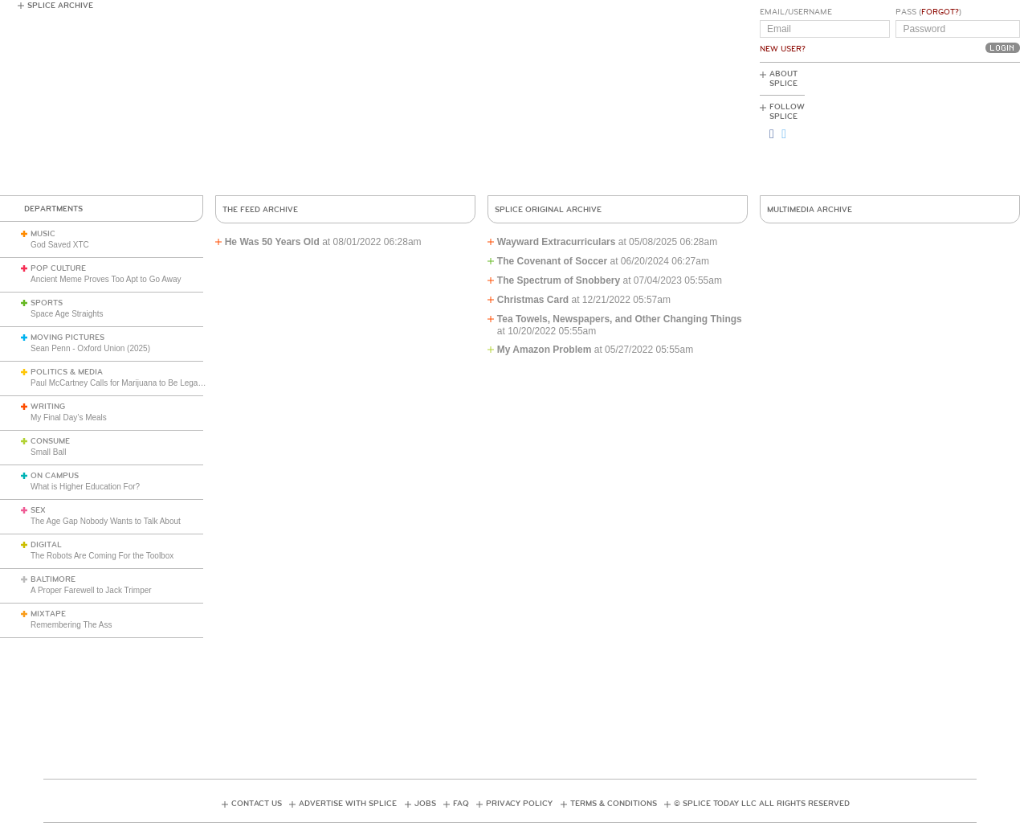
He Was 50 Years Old (272, 242)
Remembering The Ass (71, 624)
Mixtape (48, 614)
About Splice (783, 78)
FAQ (461, 803)
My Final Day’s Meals (69, 417)
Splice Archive (60, 5)
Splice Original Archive (548, 210)
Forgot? (940, 12)
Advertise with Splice (348, 803)
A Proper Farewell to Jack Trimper (91, 590)
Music (43, 234)
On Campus (55, 476)
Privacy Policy (519, 803)
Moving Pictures (67, 337)
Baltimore (53, 579)
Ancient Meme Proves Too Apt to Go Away (106, 279)
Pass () (928, 12)
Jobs (425, 803)
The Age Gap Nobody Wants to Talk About (106, 521)
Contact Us (256, 803)
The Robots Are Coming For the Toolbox (102, 555)
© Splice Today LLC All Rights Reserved (762, 803)
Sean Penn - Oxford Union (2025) (90, 348)
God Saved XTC (60, 244)
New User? (783, 49)
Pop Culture (58, 268)
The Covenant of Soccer (552, 261)
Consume (50, 441)
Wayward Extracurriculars (556, 242)
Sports (47, 303)
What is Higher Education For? (85, 486)
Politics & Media (67, 372)
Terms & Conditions (613, 803)
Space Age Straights (67, 313)
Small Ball (48, 452)
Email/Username (796, 12)
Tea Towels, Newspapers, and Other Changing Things (619, 319)
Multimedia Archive (809, 210)
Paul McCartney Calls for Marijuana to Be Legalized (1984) (135, 383)
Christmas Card (533, 299)
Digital (46, 545)
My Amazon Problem (544, 349)
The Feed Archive (260, 210)
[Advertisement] (947, 129)
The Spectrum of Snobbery (558, 280)
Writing (48, 406)
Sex (38, 510)
